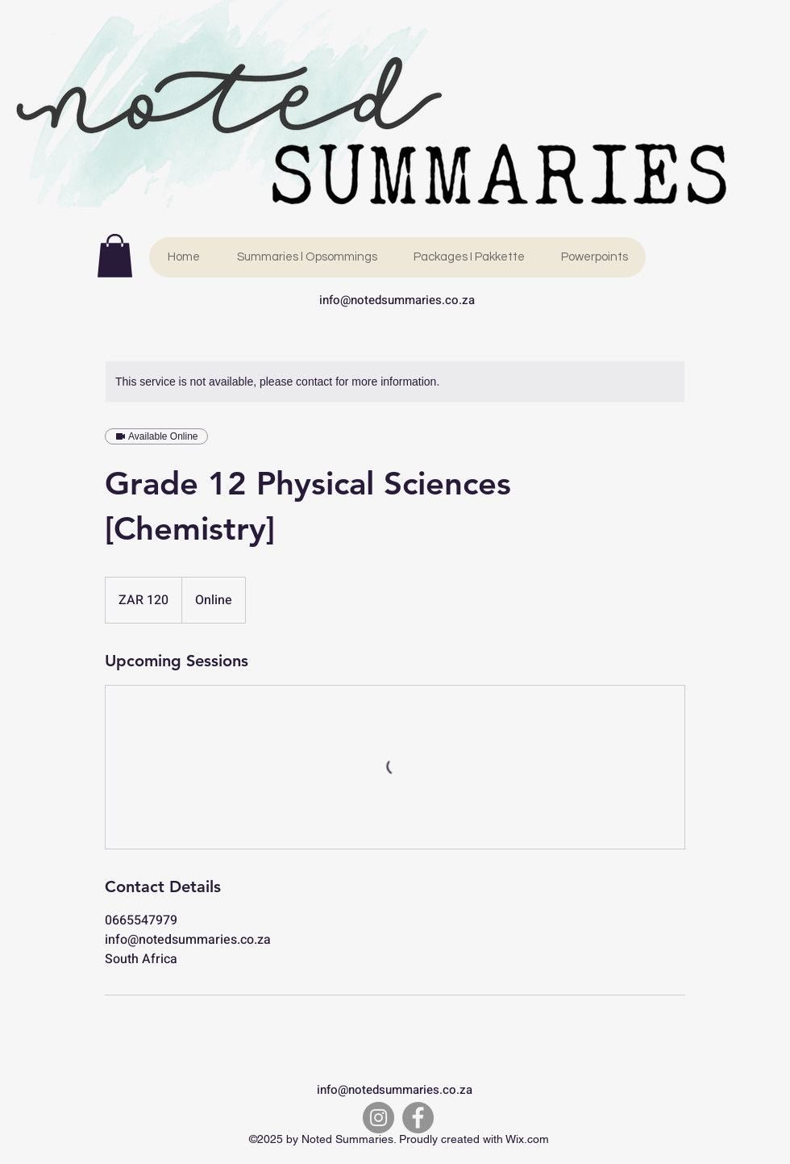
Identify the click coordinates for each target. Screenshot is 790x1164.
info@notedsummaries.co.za (397, 300)
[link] (115, 255)
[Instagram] (378, 1117)
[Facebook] (418, 1117)
